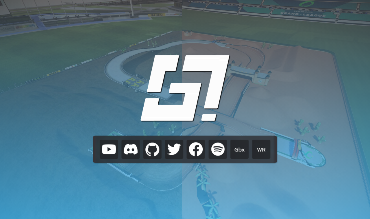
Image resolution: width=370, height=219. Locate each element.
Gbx (239, 149)
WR (261, 149)
